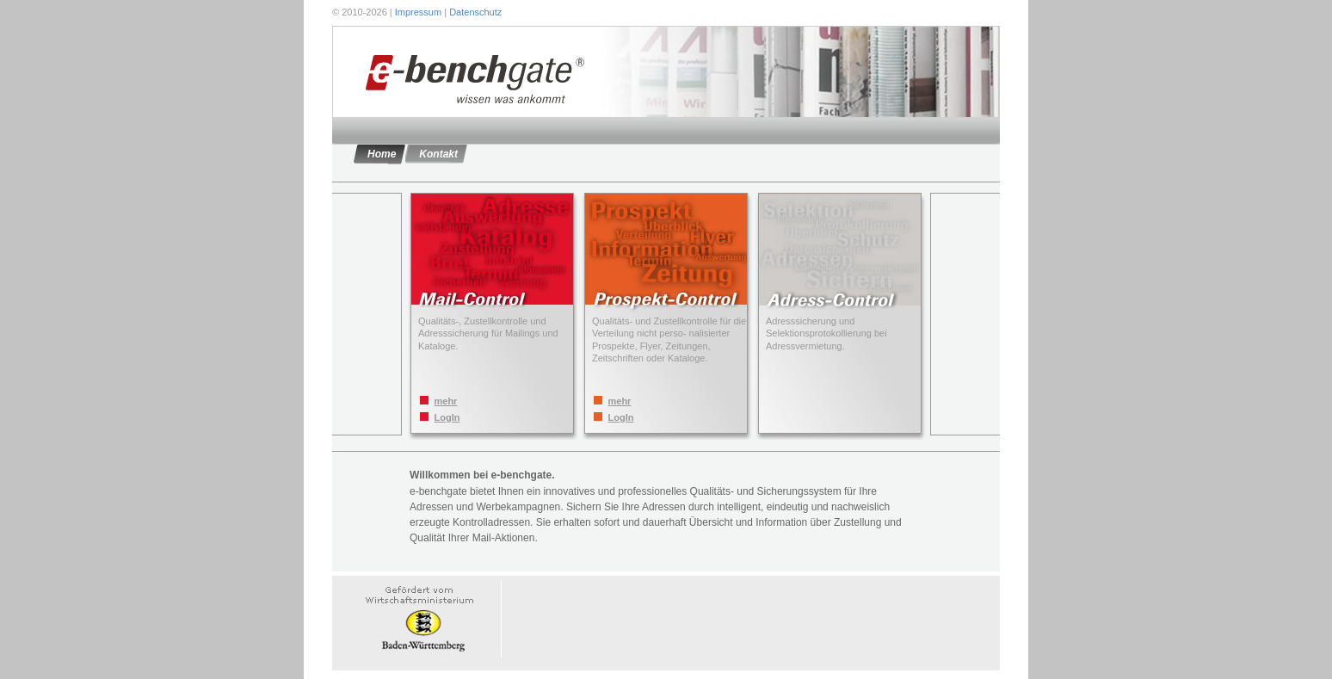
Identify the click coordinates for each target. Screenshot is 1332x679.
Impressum (418, 12)
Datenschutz (475, 12)
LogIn (447, 417)
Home (381, 154)
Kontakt (438, 154)
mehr (446, 401)
